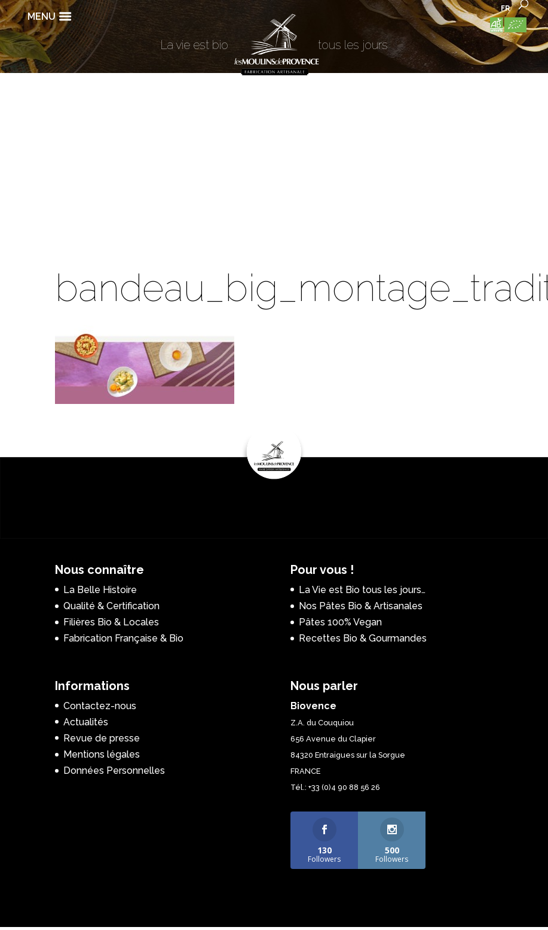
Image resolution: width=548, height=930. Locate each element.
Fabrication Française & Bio (123, 638)
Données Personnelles (114, 770)
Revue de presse (101, 738)
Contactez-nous (99, 706)
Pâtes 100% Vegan (340, 622)
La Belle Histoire (100, 589)
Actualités (85, 722)
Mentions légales (101, 754)
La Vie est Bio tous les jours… (362, 589)
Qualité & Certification (111, 606)
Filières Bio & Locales (111, 622)
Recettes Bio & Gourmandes (363, 638)
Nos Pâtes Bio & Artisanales (361, 606)
